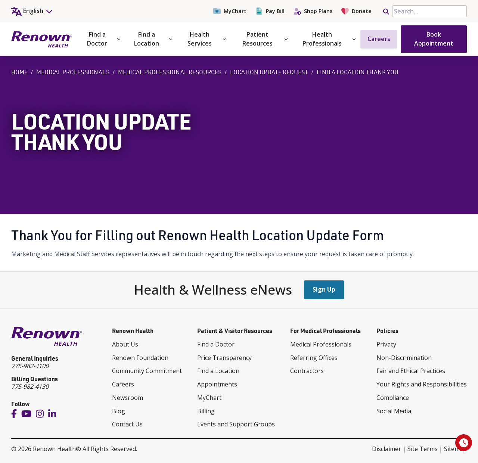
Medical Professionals (72, 72)
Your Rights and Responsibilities (421, 384)
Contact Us (127, 424)
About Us (125, 344)
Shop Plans (313, 11)
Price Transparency (224, 358)
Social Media (393, 411)
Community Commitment (147, 371)
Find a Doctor (103, 38)
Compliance (392, 398)
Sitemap (455, 449)
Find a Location (153, 38)
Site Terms (422, 449)
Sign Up (324, 289)
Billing (206, 411)
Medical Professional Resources (169, 72)
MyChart (229, 11)
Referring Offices (314, 358)
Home (19, 72)
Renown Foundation (140, 358)
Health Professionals (329, 38)
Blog (118, 411)
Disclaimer (386, 449)
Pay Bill (270, 11)
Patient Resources (265, 38)
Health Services (206, 38)
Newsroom (127, 398)
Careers (378, 39)
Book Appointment (433, 38)
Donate (356, 11)
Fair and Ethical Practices (410, 371)
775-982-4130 (30, 386)
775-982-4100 (30, 366)
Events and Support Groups (236, 424)
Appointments (217, 384)
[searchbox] (429, 11)
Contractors (307, 371)
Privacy (386, 344)
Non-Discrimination (404, 358)
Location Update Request (269, 72)
